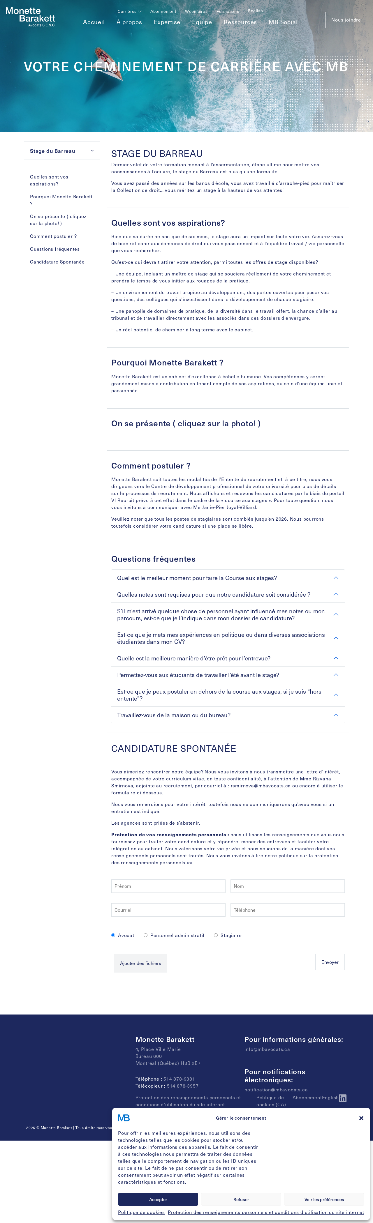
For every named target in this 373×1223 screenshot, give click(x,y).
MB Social (283, 22)
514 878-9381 (179, 1079)
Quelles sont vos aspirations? (49, 180)
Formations (228, 11)
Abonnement (163, 11)
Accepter (158, 1199)
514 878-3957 (183, 1086)
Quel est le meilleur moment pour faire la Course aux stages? (197, 578)
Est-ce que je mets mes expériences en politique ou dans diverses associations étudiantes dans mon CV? (221, 638)
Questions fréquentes (55, 249)
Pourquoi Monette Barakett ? (61, 199)
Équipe (202, 22)
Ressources (240, 22)
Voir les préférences (324, 1199)
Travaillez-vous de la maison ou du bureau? (174, 715)
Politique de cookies (141, 1212)
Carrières (130, 11)
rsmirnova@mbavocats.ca (261, 785)
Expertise (167, 22)
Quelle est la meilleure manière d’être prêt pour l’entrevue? (193, 658)
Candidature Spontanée (57, 262)
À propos (129, 22)
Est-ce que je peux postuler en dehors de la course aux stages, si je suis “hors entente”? (219, 694)
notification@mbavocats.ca (276, 1089)
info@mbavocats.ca (267, 1049)
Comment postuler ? (53, 236)
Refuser (241, 1199)
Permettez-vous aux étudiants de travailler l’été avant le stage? (198, 675)
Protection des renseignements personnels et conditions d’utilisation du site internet (266, 1212)
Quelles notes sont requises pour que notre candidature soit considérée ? (213, 594)
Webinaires (196, 11)
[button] (361, 1118)
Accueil (94, 22)
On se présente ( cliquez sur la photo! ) (58, 219)
